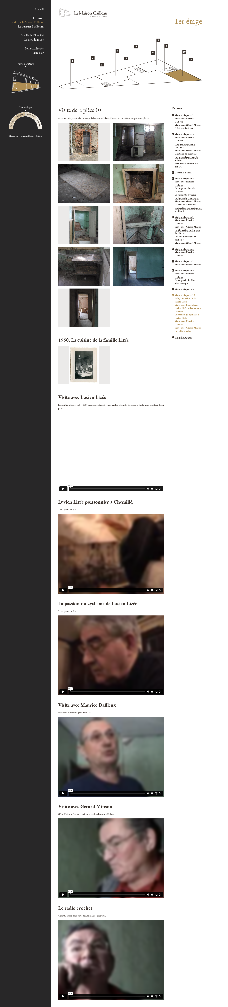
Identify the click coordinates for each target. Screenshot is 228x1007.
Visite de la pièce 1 (184, 115)
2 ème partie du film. (185, 280)
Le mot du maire (34, 39)
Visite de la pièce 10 (185, 295)
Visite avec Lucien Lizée (186, 304)
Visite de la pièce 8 (184, 270)
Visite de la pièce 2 (184, 134)
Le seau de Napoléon (185, 204)
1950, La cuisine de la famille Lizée (185, 300)
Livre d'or (38, 53)
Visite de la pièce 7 (184, 261)
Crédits (39, 136)
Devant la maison (183, 172)
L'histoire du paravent (185, 153)
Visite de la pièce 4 (184, 178)
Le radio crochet (183, 330)
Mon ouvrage (181, 283)
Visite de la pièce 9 (184, 289)
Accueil (39, 9)
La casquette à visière (185, 194)
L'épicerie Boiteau (184, 128)
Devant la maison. (183, 336)
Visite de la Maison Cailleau (27, 22)
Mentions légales (27, 136)
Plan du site (13, 136)
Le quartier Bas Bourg (31, 26)
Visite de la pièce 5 (184, 216)
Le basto (179, 191)
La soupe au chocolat (185, 188)
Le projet (38, 18)
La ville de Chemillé (32, 35)
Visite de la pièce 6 (184, 248)
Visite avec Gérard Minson (188, 125)
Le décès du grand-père (186, 197)
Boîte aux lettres (34, 48)
